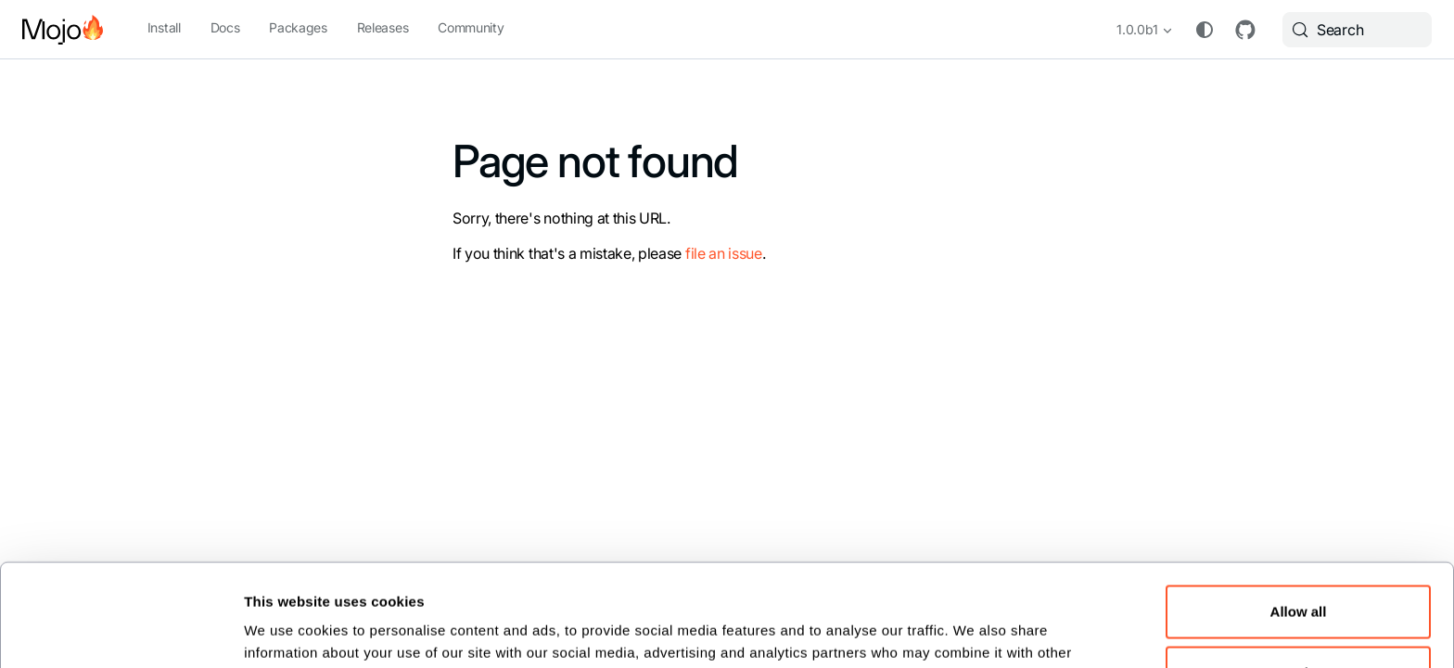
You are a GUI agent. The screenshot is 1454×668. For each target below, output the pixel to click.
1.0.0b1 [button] (1137, 29)
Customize (1299, 576)
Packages (297, 27)
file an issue (723, 253)
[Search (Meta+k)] (1357, 29)
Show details (287, 630)
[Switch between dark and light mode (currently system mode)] (1204, 30)
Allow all (1298, 515)
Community (471, 27)
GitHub (1245, 30)
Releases (382, 27)
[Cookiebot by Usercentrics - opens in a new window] (121, 630)
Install (164, 27)
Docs (225, 27)
